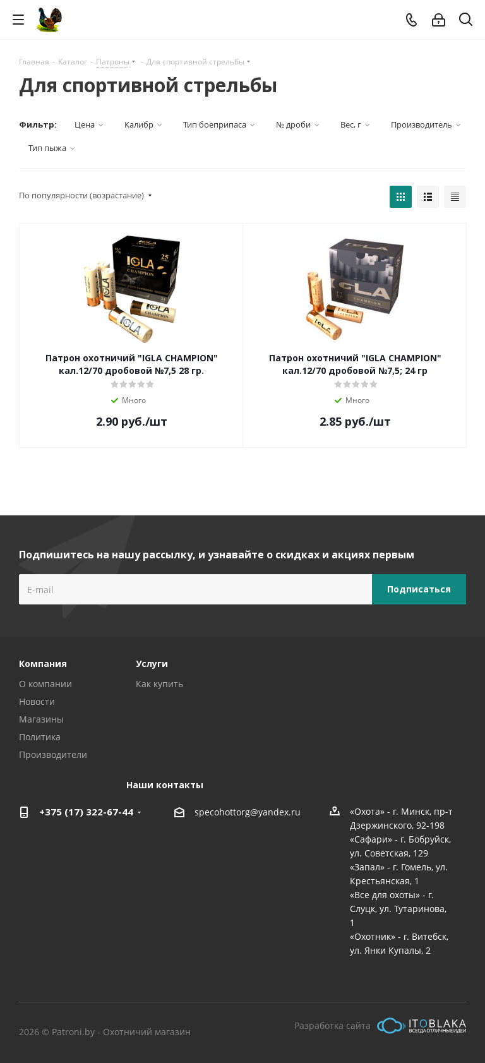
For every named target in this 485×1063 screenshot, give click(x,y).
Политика (40, 737)
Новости (37, 701)
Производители (53, 754)
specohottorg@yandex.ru (248, 812)
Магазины (41, 719)
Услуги (152, 664)
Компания (43, 664)
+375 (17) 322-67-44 (86, 811)
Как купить (159, 684)
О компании (45, 684)
